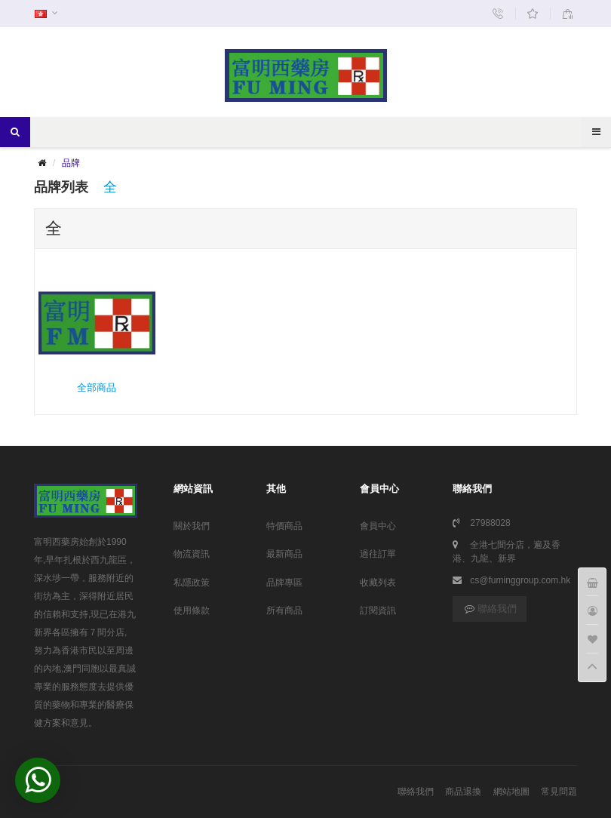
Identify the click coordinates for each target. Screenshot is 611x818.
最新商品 (284, 554)
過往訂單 (378, 554)
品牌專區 (284, 582)
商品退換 (463, 791)
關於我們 (191, 526)
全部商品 (96, 329)
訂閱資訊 (378, 610)
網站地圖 (511, 791)
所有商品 (284, 610)
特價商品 (284, 526)
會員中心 (378, 526)
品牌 (71, 163)
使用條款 (191, 610)
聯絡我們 (489, 608)
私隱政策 (191, 582)
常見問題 (559, 791)
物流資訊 (191, 554)
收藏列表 (378, 582)
